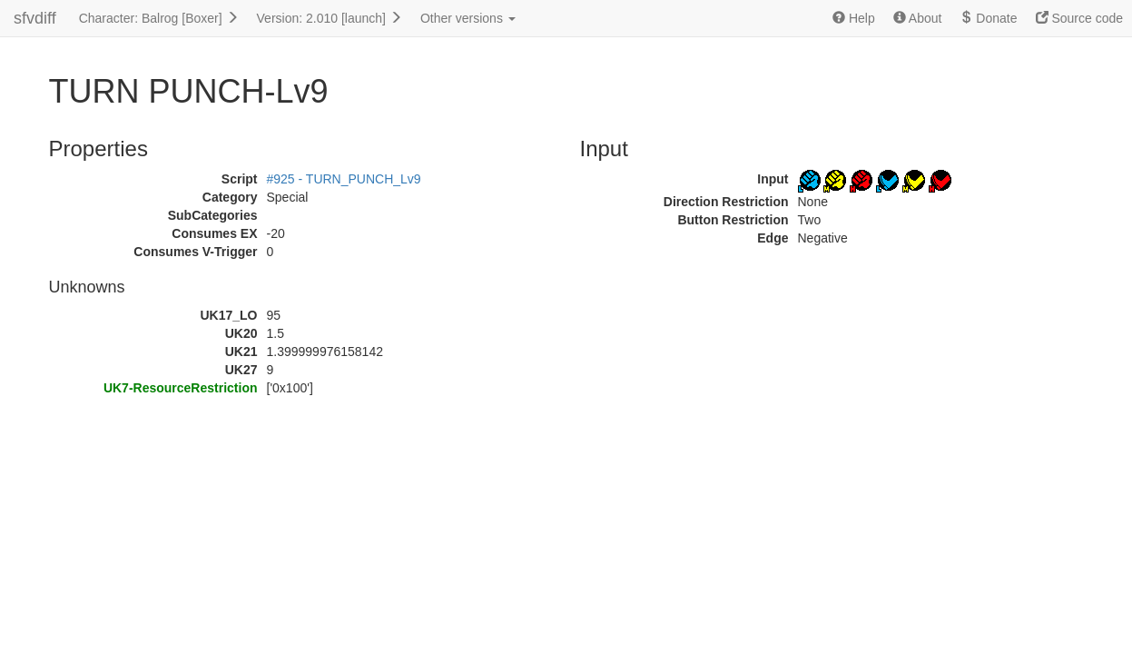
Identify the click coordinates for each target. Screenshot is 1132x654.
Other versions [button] (468, 18)
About (917, 18)
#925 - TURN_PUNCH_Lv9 (344, 179)
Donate (988, 18)
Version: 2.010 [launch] (329, 18)
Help (853, 18)
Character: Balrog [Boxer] (159, 18)
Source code (1080, 18)
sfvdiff (35, 18)
